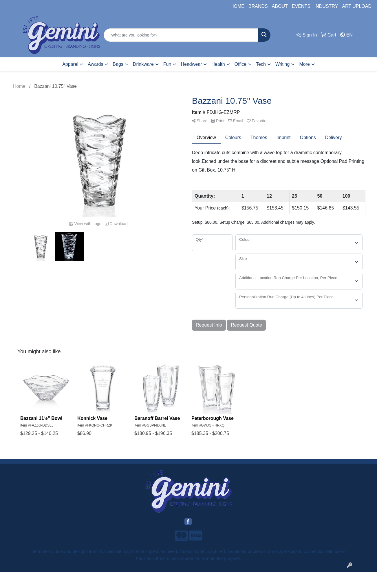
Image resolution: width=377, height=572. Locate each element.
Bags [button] (118, 64)
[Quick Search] (181, 35)
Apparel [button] (70, 64)
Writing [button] (282, 64)
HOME (237, 6)
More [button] (304, 64)
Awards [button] (95, 64)
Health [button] (218, 64)
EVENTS (301, 6)
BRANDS (258, 6)
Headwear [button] (191, 64)
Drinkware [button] (143, 64)
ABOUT (280, 6)
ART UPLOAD (356, 6)
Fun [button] (167, 64)
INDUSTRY (326, 6)
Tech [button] (261, 64)
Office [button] (241, 64)
